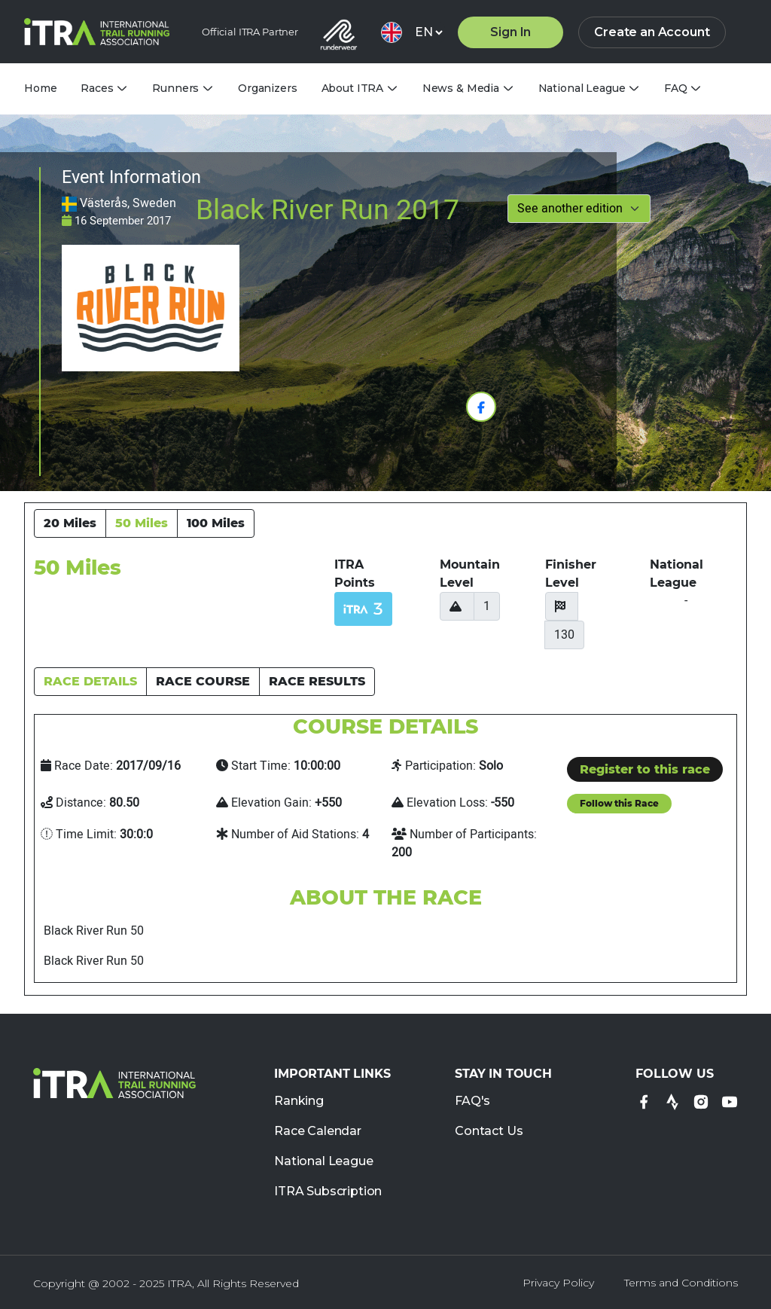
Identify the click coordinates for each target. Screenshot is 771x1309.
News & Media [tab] (460, 88)
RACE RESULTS (317, 681)
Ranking (299, 1101)
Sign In (510, 32)
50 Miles (141, 523)
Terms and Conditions (681, 1282)
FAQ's (472, 1101)
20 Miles (70, 523)
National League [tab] (582, 88)
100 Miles (216, 523)
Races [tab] (97, 88)
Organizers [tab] (267, 88)
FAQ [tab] (675, 88)
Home (40, 88)
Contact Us (489, 1131)
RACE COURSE (203, 681)
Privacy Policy (558, 1282)
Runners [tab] (175, 88)
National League (323, 1161)
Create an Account (651, 32)
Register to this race (645, 769)
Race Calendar (317, 1131)
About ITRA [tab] (353, 88)
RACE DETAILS (90, 681)
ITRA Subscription (328, 1191)
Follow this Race (619, 803)
